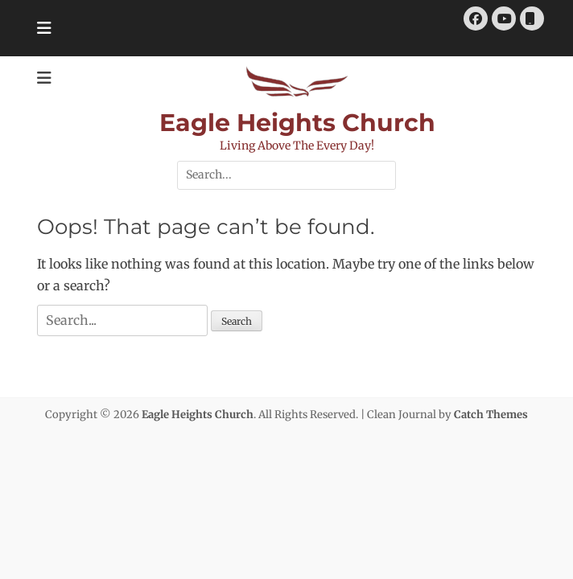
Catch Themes (491, 414)
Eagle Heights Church (297, 123)
